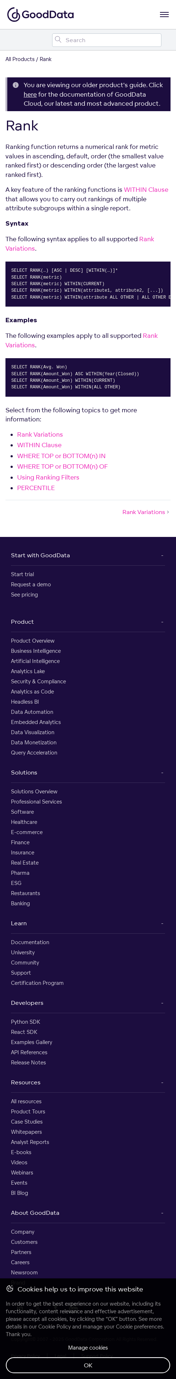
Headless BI (25, 702)
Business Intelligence (36, 651)
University (23, 952)
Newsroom (24, 1272)
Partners (21, 1252)
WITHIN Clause (146, 189)
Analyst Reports (30, 1142)
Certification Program (37, 983)
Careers (20, 1262)
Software (22, 812)
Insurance (22, 852)
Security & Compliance (38, 681)
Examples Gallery (31, 1042)
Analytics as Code (32, 691)
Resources (25, 1082)
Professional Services (36, 801)
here (30, 94)
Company (22, 1232)
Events (19, 1183)
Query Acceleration (34, 752)
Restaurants (25, 893)
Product (22, 621)
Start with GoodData (40, 555)
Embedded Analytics (36, 722)
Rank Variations (40, 434)
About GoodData (35, 1212)
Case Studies (27, 1122)
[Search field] (106, 40)
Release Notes (28, 1062)
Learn (19, 923)
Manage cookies (88, 1347)
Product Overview (33, 641)
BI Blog (19, 1193)
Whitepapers (26, 1132)
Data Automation (32, 712)
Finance (20, 842)
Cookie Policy (54, 1326)
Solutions (24, 772)
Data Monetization (33, 742)
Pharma (20, 873)
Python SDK (25, 1022)
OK (88, 1365)
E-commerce (27, 832)
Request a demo (31, 584)
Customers (24, 1242)
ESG (16, 883)
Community (25, 962)
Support (21, 973)
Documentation (30, 942)
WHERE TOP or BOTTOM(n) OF (62, 466)
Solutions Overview (34, 791)
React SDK (24, 1032)
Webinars (22, 1172)
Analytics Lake (28, 671)
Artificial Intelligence (35, 661)
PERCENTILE (36, 488)
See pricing (24, 594)
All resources (26, 1101)
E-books (21, 1152)
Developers (27, 1002)
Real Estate (25, 863)
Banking (20, 903)
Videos (19, 1162)
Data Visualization (32, 732)
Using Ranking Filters (48, 477)
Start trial (22, 574)
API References (29, 1052)
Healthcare (24, 822)
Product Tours (28, 1111)
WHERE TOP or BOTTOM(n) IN (61, 456)
